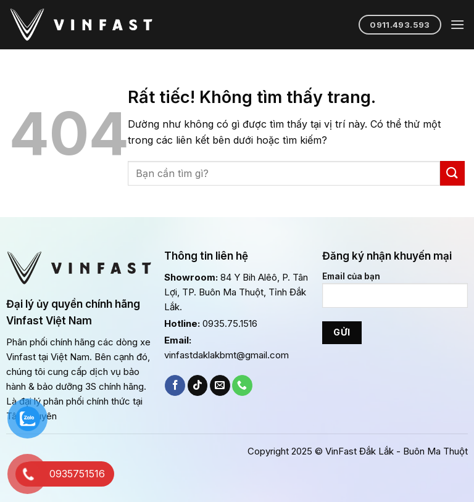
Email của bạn (395, 294)
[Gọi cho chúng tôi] (242, 385)
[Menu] (457, 24)
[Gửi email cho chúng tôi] (220, 385)
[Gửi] (452, 173)
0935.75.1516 (229, 323)
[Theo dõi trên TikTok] (198, 385)
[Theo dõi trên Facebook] (175, 385)
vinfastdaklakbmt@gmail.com (226, 355)
